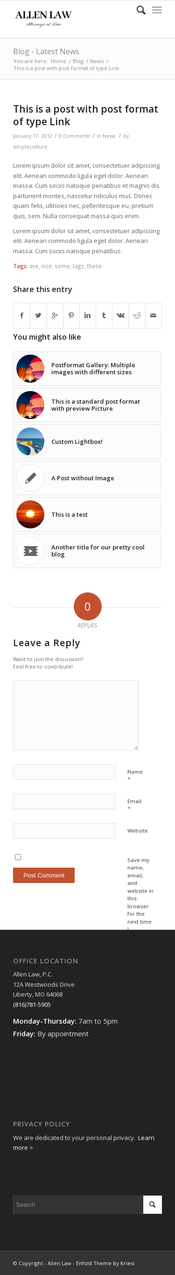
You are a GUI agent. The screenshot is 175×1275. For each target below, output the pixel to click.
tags (78, 266)
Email (134, 805)
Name (135, 776)
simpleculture (30, 146)
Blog (78, 60)
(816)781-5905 (32, 1004)
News (97, 60)
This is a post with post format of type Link (85, 115)
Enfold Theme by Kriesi (105, 1263)
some (62, 266)
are (33, 266)
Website (137, 830)
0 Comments (74, 136)
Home (58, 60)
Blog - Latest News (46, 51)
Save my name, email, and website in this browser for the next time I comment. (140, 898)
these (94, 266)
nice (46, 266)
